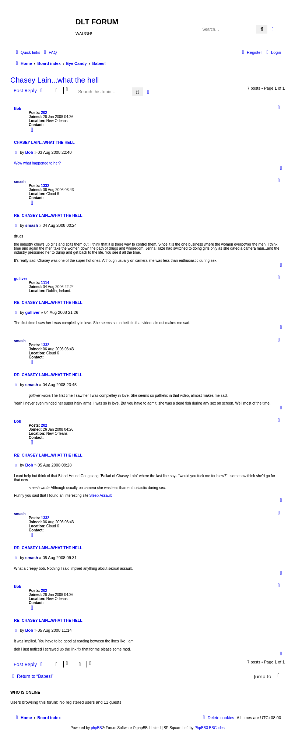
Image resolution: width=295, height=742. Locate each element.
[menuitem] (49, 52)
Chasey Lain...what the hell (54, 80)
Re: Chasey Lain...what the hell (48, 215)
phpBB (96, 728)
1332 (45, 186)
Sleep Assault (100, 495)
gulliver (20, 279)
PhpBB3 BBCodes (209, 728)
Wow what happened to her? (37, 163)
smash (20, 182)
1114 (45, 283)
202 (44, 113)
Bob (17, 109)
